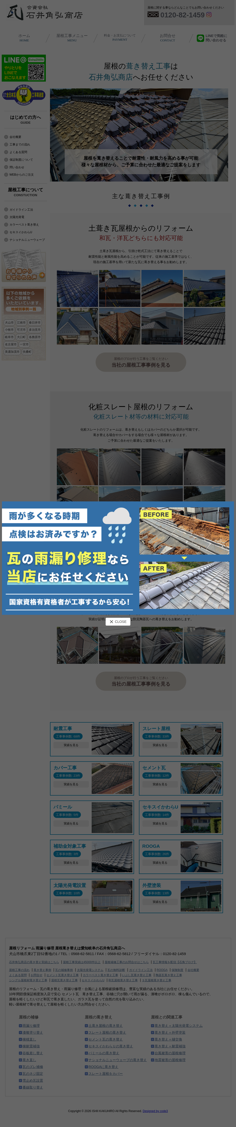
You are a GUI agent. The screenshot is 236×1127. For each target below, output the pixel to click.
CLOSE (118, 622)
